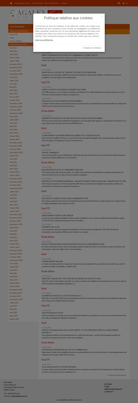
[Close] (102, 16)
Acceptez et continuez (92, 48)
